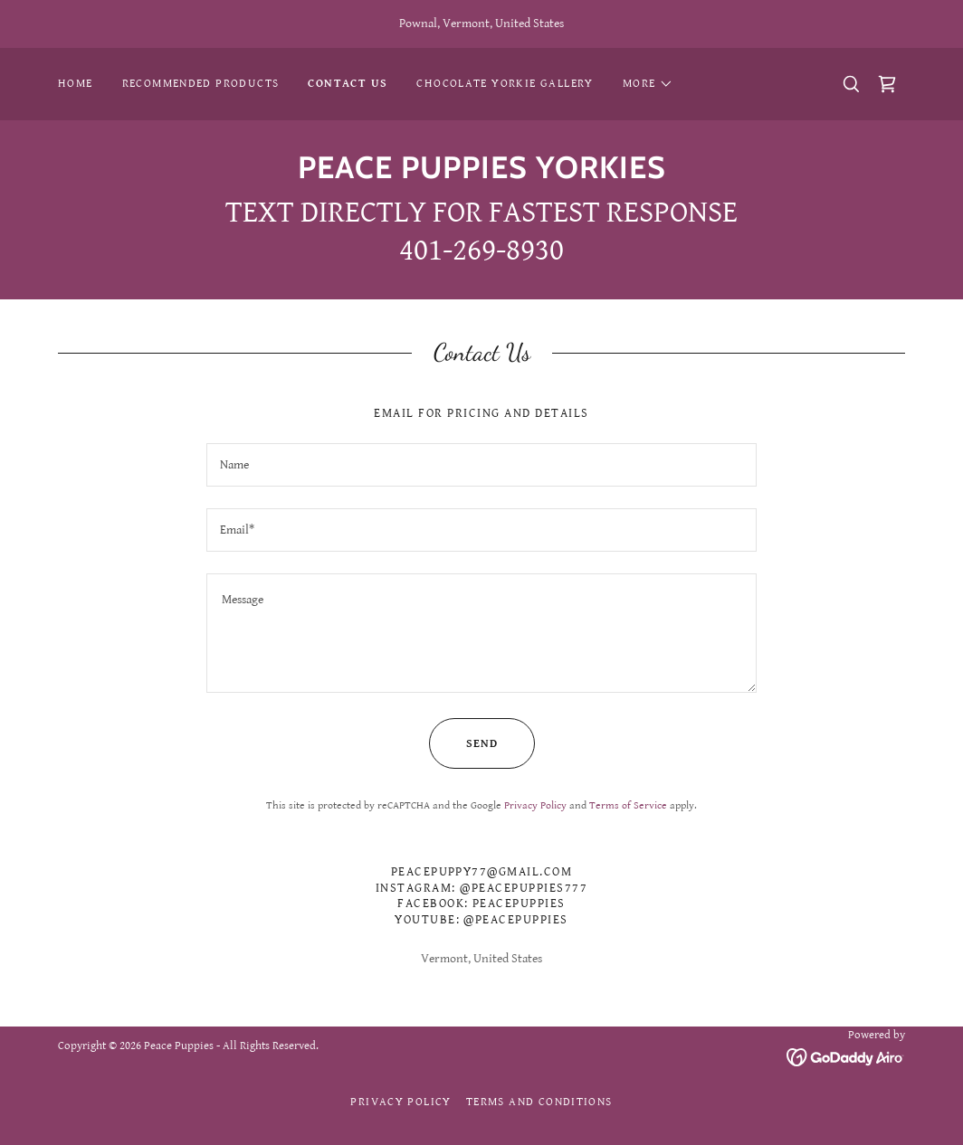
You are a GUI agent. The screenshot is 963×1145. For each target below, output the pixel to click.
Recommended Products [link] (201, 83)
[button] (648, 84)
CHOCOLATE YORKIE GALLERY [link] (504, 83)
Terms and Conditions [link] (539, 1102)
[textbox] (481, 465)
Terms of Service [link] (628, 805)
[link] (887, 84)
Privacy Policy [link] (535, 805)
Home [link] (75, 83)
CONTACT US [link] (347, 83)
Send (463, 743)
